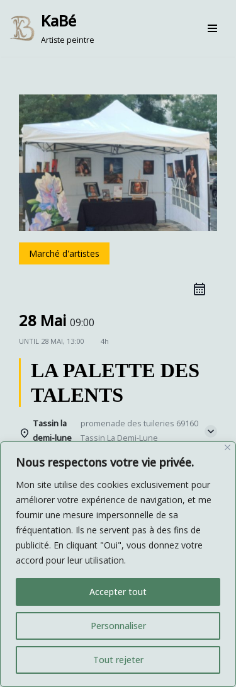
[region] (118, 564)
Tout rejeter (118, 660)
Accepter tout (118, 592)
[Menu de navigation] (212, 28)
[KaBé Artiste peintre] (51, 28)
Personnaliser (118, 626)
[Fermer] (227, 447)
